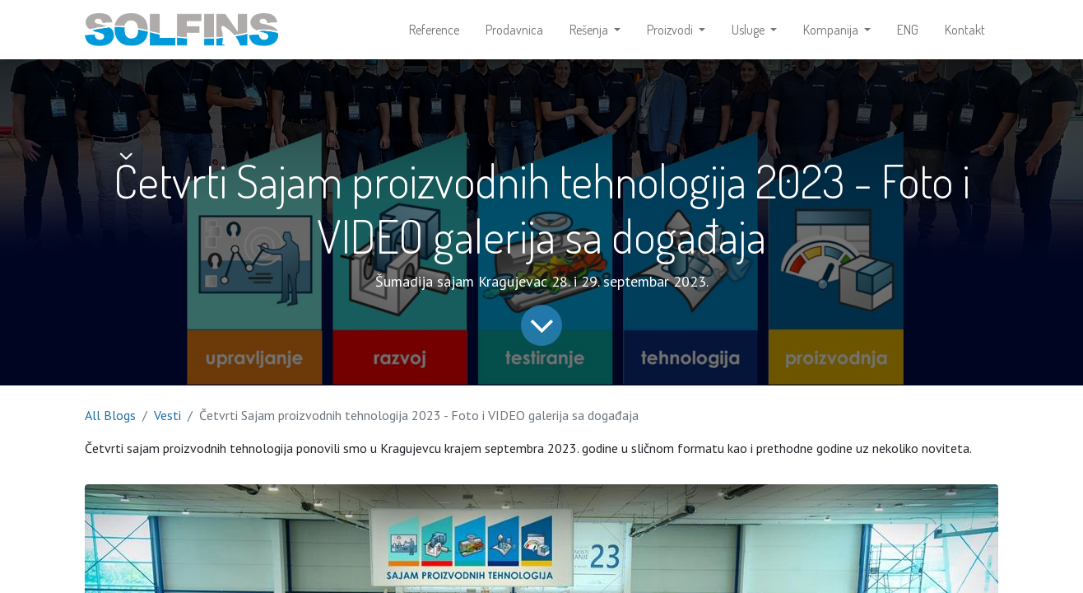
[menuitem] (434, 29)
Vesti (167, 415)
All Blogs (110, 415)
